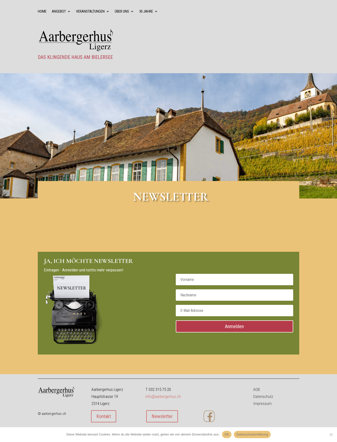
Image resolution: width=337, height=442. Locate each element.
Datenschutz (263, 396)
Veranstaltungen (90, 12)
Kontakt (103, 416)
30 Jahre (146, 12)
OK (226, 434)
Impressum (262, 403)
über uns (122, 12)
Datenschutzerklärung (252, 434)
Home (42, 12)
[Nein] (331, 434)
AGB (256, 389)
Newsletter (162, 416)
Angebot (59, 12)
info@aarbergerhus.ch (163, 396)
